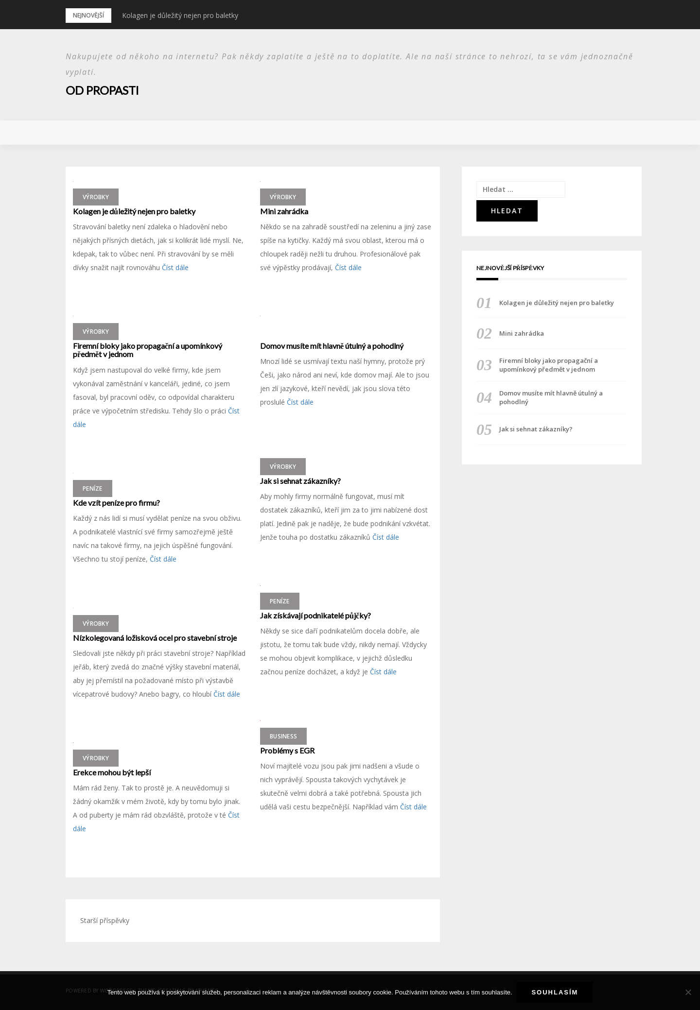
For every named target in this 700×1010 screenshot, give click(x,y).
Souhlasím (555, 992)
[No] (688, 992)
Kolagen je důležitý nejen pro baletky (180, 15)
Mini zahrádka (284, 210)
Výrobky (96, 196)
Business (283, 736)
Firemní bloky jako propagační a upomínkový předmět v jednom (147, 349)
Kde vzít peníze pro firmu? (116, 502)
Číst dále (175, 267)
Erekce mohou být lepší (112, 772)
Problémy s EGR (287, 750)
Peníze (93, 488)
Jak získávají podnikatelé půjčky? (315, 615)
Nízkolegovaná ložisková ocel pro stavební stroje (155, 637)
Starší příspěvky (104, 920)
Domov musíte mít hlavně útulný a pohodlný (331, 345)
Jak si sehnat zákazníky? (300, 480)
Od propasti (103, 90)
